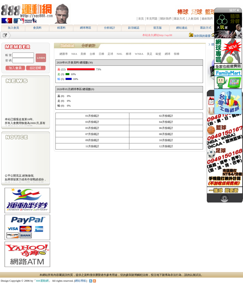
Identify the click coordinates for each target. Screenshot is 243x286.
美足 (149, 53)
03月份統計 (92, 121)
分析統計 (109, 27)
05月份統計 (92, 127)
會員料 (37, 27)
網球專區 (85, 27)
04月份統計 (166, 121)
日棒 (101, 53)
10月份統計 (166, 140)
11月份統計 (92, 146)
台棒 (92, 53)
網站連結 (181, 27)
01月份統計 (92, 115)
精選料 (61, 27)
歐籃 (158, 53)
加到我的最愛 (202, 35)
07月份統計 (92, 134)
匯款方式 (205, 27)
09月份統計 (92, 140)
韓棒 (176, 53)
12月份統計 (166, 146)
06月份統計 (166, 127)
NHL (119, 53)
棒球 (128, 53)
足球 (110, 53)
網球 (167, 53)
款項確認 (133, 27)
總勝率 (63, 53)
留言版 (157, 27)
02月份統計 (166, 115)
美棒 (83, 53)
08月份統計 (166, 134)
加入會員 (13, 27)
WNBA (139, 53)
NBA (74, 53)
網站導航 (80, 280)
